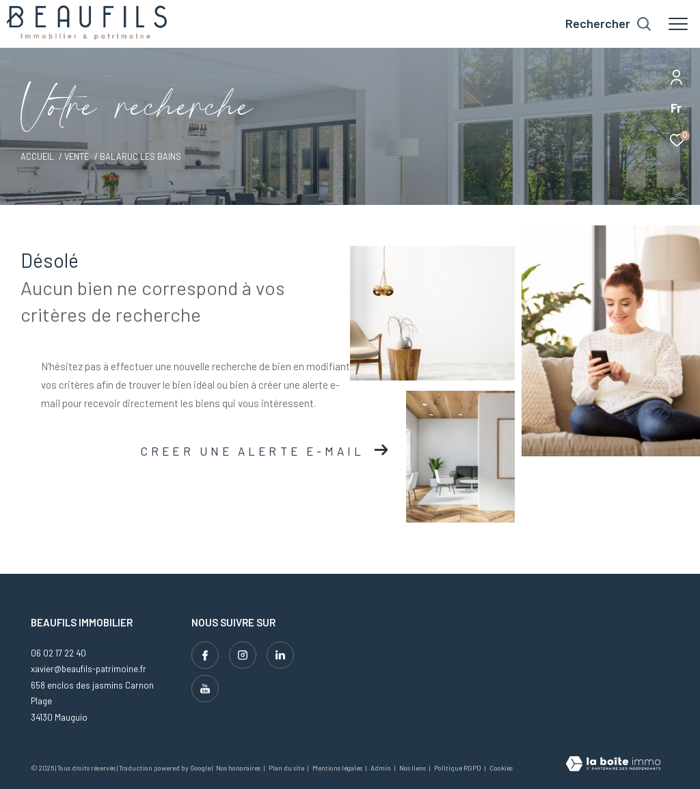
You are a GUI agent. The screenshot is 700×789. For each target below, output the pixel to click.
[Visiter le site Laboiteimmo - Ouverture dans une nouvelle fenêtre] (613, 764)
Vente (76, 156)
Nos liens (413, 768)
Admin (381, 768)
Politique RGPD (457, 768)
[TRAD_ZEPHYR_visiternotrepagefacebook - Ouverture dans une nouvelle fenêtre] (205, 655)
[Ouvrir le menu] (678, 24)
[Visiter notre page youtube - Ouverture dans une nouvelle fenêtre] (205, 688)
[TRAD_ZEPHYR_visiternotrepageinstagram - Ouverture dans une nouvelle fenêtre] (242, 655)
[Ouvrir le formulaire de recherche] (608, 24)
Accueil (37, 156)
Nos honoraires (239, 768)
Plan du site (287, 768)
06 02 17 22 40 (58, 653)
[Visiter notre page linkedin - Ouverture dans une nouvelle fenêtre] (280, 655)
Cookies (501, 768)
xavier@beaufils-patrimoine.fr (88, 668)
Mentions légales (338, 768)
